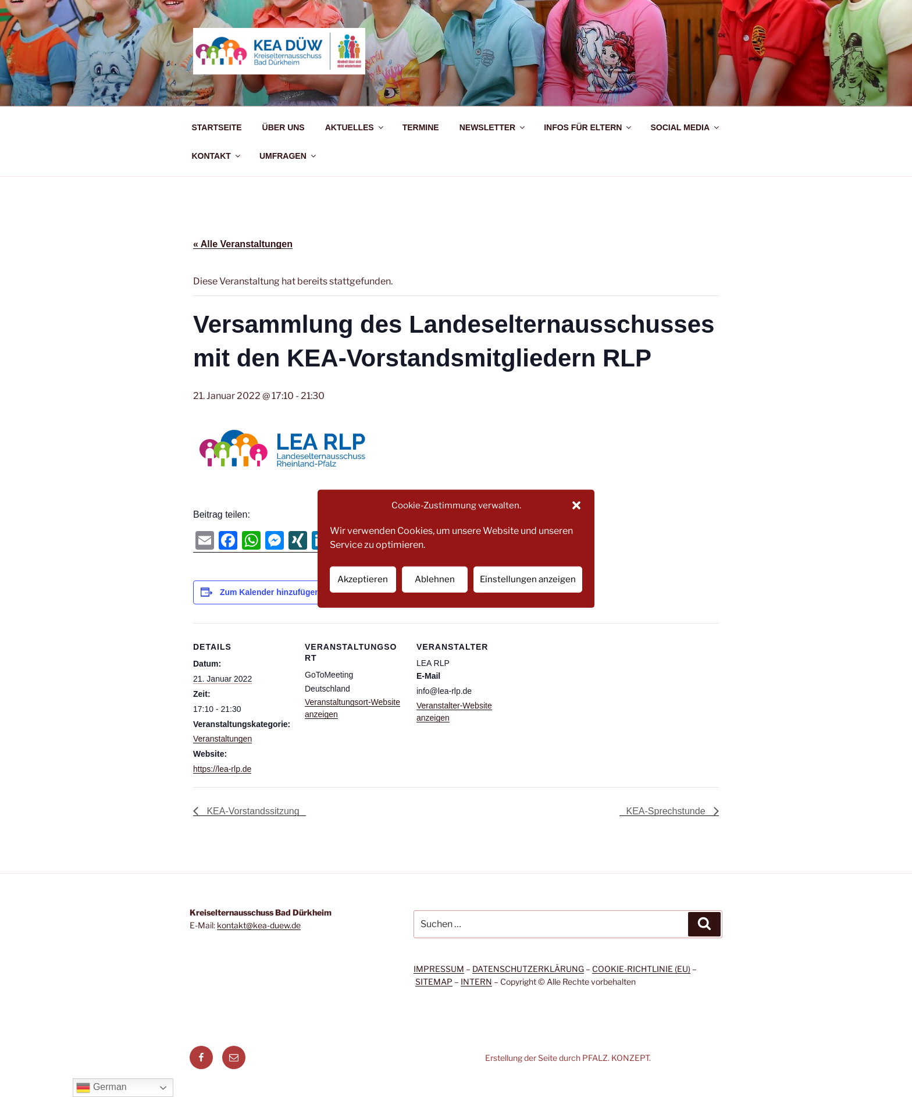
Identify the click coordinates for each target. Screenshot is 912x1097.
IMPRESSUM (439, 969)
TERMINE (420, 127)
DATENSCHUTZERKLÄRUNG (528, 969)
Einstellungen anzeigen (528, 579)
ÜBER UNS (283, 127)
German (101, 1088)
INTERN (476, 981)
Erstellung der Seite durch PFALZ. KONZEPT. (568, 1058)
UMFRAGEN (288, 156)
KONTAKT (217, 156)
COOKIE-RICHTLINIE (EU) (641, 969)
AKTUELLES (355, 127)
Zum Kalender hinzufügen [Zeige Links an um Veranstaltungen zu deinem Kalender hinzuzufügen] (270, 592)
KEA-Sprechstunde (667, 811)
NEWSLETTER (492, 127)
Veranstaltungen (222, 738)
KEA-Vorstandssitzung (252, 811)
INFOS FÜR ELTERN (588, 127)
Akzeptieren (362, 579)
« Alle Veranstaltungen (243, 244)
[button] (576, 505)
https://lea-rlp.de (222, 769)
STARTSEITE (217, 127)
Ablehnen (435, 579)
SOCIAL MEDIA (685, 127)
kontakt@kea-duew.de (259, 925)
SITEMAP (434, 981)
